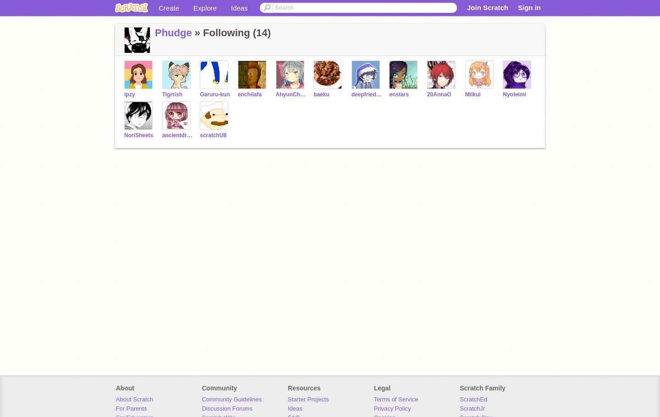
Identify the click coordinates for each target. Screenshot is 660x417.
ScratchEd (473, 399)
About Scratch (135, 399)
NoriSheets (138, 135)
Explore (205, 8)
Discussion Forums (227, 408)
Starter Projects (308, 399)
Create (169, 8)
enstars (399, 94)
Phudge (173, 33)
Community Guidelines (232, 399)
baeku (322, 94)
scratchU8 (213, 135)
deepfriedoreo (367, 94)
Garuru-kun (215, 94)
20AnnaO (439, 94)
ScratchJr (472, 408)
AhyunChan (291, 94)
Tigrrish (172, 94)
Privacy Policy (392, 408)
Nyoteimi (514, 94)
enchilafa (250, 94)
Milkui (473, 94)
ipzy (129, 94)
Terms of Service (396, 399)
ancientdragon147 (177, 135)
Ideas (239, 8)
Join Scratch (487, 7)
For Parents (131, 408)
